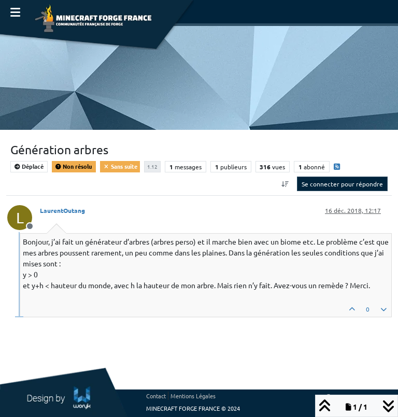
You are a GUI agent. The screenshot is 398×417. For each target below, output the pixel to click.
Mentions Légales (193, 396)
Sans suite (120, 166)
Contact (156, 396)
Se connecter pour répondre (342, 184)
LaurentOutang (62, 210)
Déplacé (29, 166)
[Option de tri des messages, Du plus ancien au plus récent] (285, 184)
